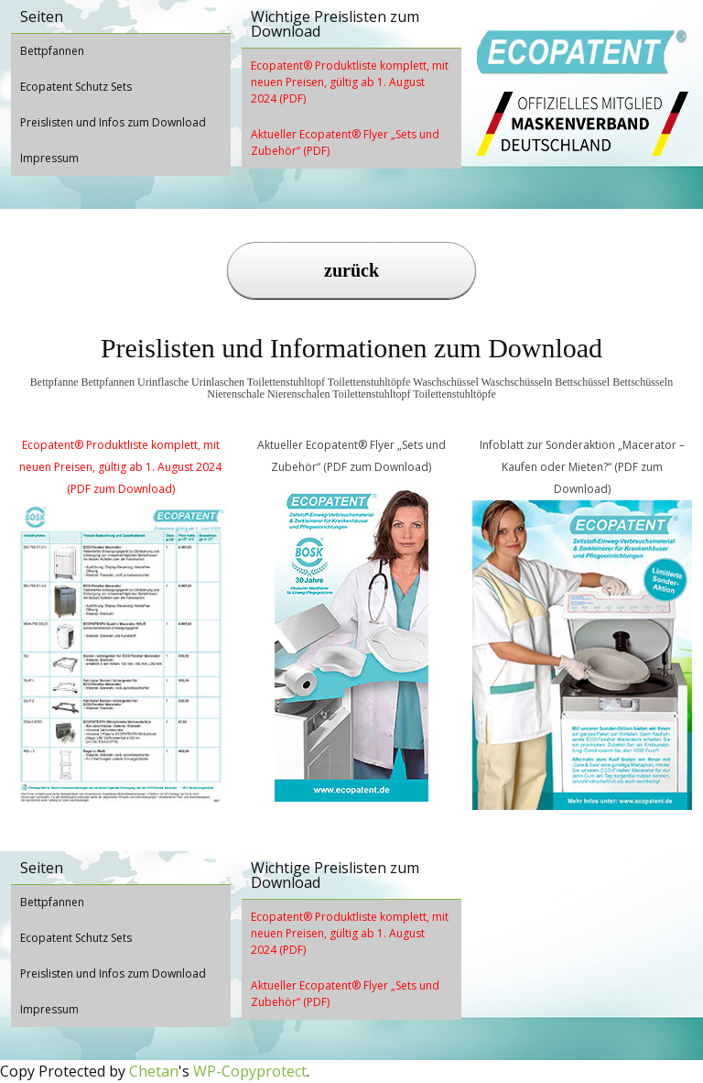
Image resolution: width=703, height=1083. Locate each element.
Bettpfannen (52, 51)
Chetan (153, 1071)
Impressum (49, 158)
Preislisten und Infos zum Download (113, 122)
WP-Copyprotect (250, 1071)
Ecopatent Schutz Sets (76, 86)
